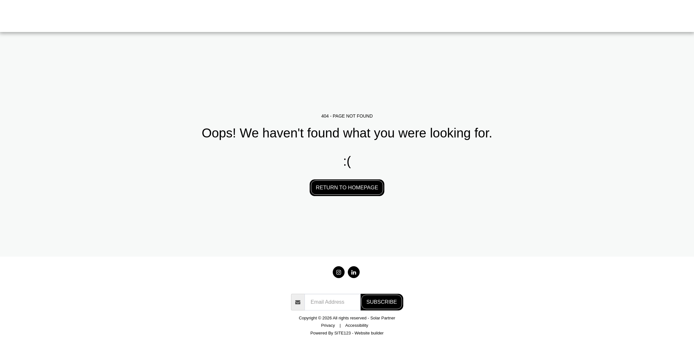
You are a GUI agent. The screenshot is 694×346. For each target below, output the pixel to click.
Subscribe (381, 302)
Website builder (369, 333)
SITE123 (342, 333)
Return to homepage (347, 187)
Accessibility (356, 325)
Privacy (328, 325)
